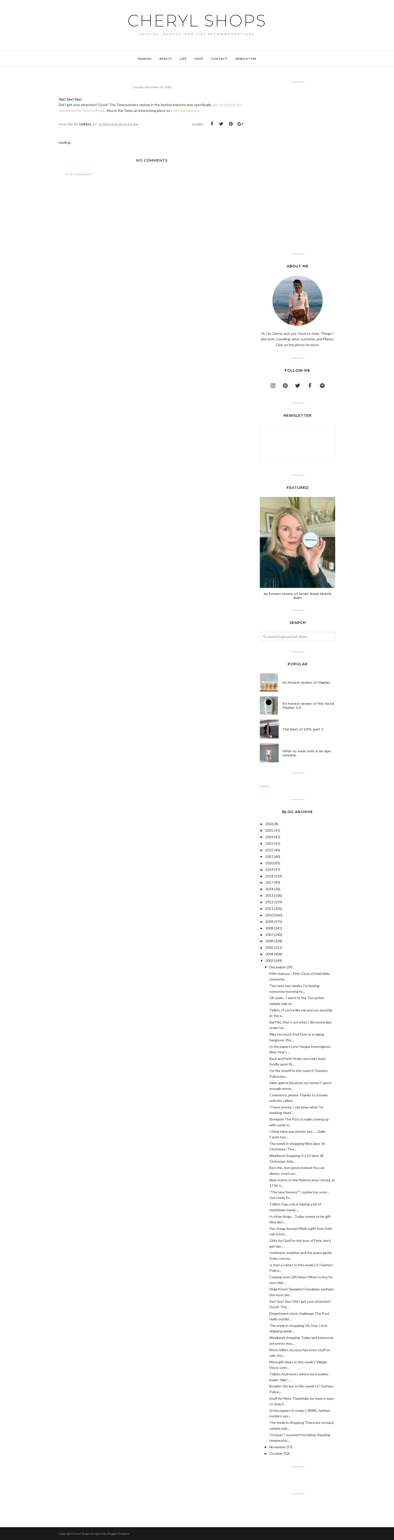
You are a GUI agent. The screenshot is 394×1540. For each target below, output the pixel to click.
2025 (269, 830)
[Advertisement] (297, 167)
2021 (269, 856)
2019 (269, 869)
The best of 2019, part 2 (302, 729)
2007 (269, 934)
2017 (269, 882)
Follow (265, 786)
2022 (269, 850)
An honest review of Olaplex (306, 682)
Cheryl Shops (197, 20)
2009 (269, 921)
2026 (269, 824)
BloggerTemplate (118, 1533)
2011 (269, 908)
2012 (269, 902)
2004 (269, 954)
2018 (269, 876)
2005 (269, 947)
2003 (269, 960)
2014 (269, 889)
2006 (269, 941)
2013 (269, 895)
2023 (269, 843)
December (277, 967)
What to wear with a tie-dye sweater (306, 753)
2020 (269, 863)
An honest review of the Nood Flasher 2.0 (308, 706)
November (277, 1447)
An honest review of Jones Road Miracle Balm (297, 596)
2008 (269, 928)
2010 (269, 915)
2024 (269, 837)
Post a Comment (78, 174)
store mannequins (185, 110)
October (276, 1453)
